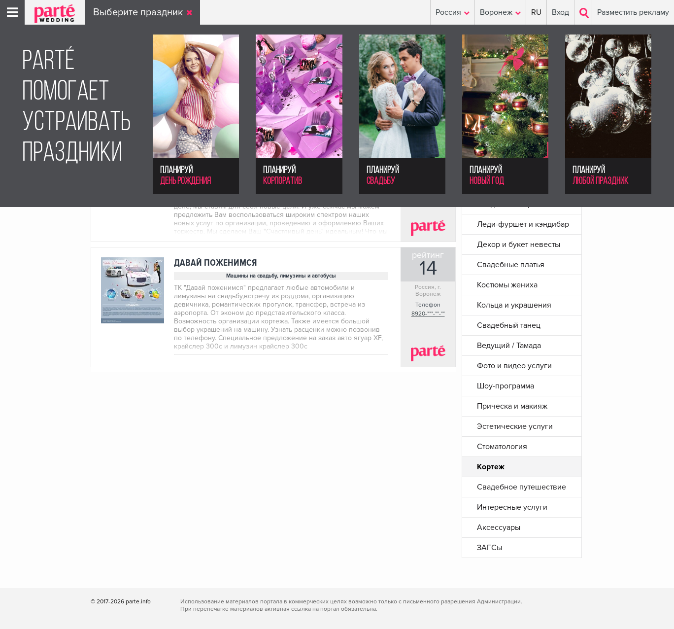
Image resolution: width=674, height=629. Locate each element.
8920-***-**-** (428, 313)
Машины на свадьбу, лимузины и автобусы (281, 276)
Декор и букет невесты (518, 244)
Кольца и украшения (514, 305)
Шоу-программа (505, 386)
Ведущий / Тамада (509, 345)
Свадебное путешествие (521, 487)
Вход (560, 12)
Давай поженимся (215, 263)
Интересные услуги (512, 507)
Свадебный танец (508, 325)
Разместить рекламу (633, 12)
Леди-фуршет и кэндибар (523, 224)
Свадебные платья (510, 265)
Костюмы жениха (507, 285)
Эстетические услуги (515, 426)
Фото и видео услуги (514, 366)
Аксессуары (498, 527)
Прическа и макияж (512, 406)
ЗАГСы (489, 548)
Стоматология (502, 447)
